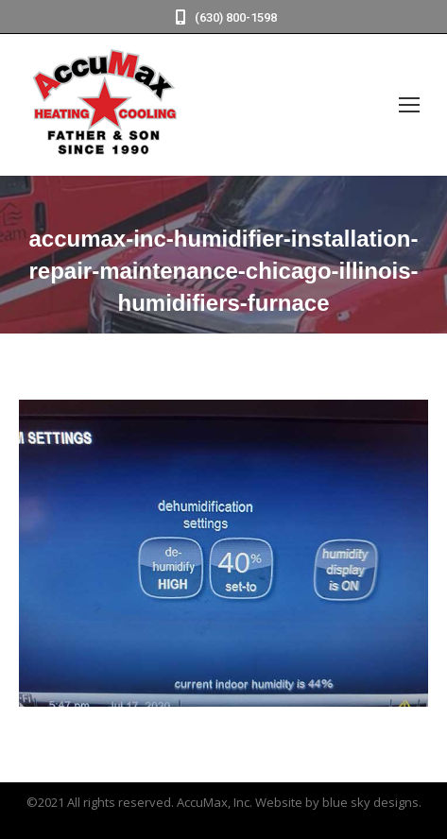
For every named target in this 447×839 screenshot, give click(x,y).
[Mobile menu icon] (409, 105)
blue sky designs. (371, 802)
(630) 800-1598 (224, 17)
